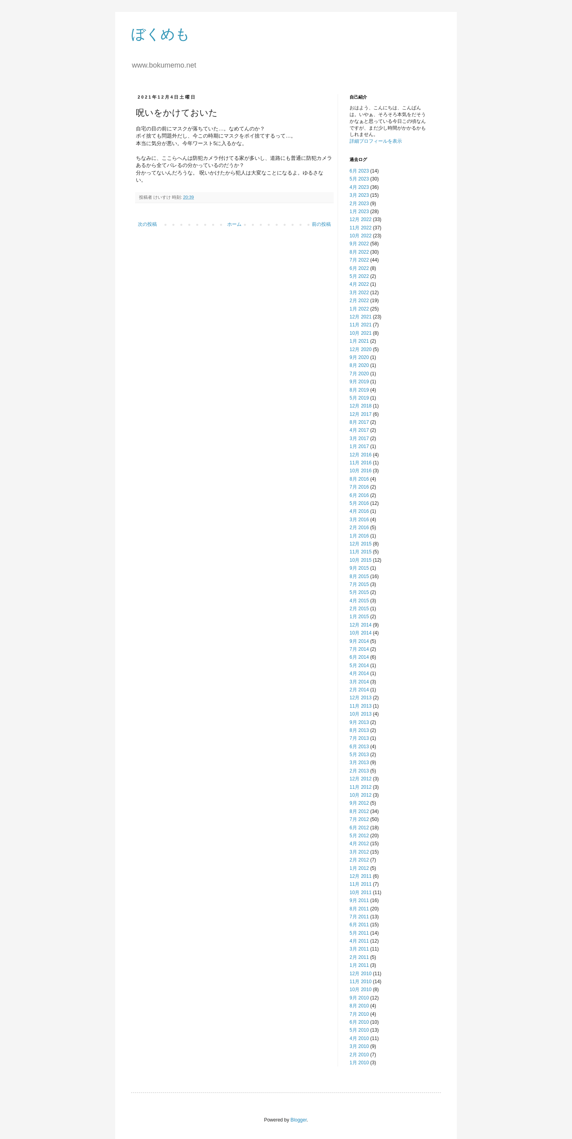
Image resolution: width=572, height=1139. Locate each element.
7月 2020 (359, 373)
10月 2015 (360, 560)
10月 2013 (360, 714)
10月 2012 (360, 795)
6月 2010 (359, 1022)
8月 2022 (359, 252)
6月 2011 (359, 924)
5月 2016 (359, 503)
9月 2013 (359, 722)
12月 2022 (360, 219)
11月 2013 (360, 706)
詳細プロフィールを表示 (376, 141)
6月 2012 (359, 827)
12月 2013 (360, 697)
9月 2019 (359, 381)
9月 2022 (359, 243)
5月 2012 (359, 835)
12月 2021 (360, 317)
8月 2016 (359, 479)
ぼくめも (160, 34)
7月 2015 (359, 584)
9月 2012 (359, 803)
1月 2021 (359, 341)
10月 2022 (360, 236)
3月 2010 (359, 1046)
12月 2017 (360, 414)
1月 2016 (359, 536)
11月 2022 (360, 228)
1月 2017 (359, 446)
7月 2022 (359, 260)
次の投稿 (147, 224)
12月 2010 (360, 973)
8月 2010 (359, 1006)
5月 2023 (359, 179)
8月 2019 (359, 390)
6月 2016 (359, 495)
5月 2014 (359, 665)
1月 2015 (359, 616)
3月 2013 (359, 762)
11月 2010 (360, 981)
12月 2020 (360, 349)
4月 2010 (359, 1038)
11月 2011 (360, 884)
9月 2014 (359, 641)
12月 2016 (360, 455)
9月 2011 (359, 900)
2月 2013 (359, 771)
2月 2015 (359, 608)
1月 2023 (359, 211)
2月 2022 (359, 300)
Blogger (298, 1120)
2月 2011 (359, 957)
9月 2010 (359, 998)
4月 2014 (359, 673)
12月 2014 (360, 625)
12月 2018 (360, 406)
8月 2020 (359, 365)
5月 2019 (359, 398)
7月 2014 (359, 649)
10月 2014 (360, 633)
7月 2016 (359, 487)
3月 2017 (359, 438)
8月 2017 (359, 422)
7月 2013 (359, 738)
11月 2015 (360, 552)
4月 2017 (359, 430)
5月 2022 (359, 276)
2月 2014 (359, 690)
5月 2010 (359, 1030)
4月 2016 (359, 511)
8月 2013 (359, 730)
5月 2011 (359, 933)
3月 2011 (359, 949)
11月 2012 (360, 787)
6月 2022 (359, 268)
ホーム (234, 224)
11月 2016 (360, 463)
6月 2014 (359, 657)
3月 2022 (359, 292)
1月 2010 (359, 1062)
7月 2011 (359, 917)
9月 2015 (359, 568)
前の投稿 (321, 224)
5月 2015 (359, 592)
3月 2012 (359, 852)
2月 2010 (359, 1055)
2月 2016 (359, 527)
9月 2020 (359, 357)
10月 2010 (360, 989)
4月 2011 (359, 941)
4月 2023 (359, 187)
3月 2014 (359, 682)
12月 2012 (360, 779)
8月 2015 (359, 576)
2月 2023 (359, 203)
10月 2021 (360, 333)
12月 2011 (360, 876)
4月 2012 (359, 843)
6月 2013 (359, 746)
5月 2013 (359, 754)
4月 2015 (359, 600)
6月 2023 (359, 171)
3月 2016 (359, 519)
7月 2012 (359, 819)
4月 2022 (359, 284)
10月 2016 (360, 470)
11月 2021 (360, 325)
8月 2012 (359, 811)
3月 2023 (359, 195)
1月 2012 (359, 868)
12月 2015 (360, 544)
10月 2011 (360, 892)
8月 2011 (359, 909)
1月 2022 (359, 309)
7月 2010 (359, 1014)
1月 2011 (359, 965)
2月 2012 (359, 860)
